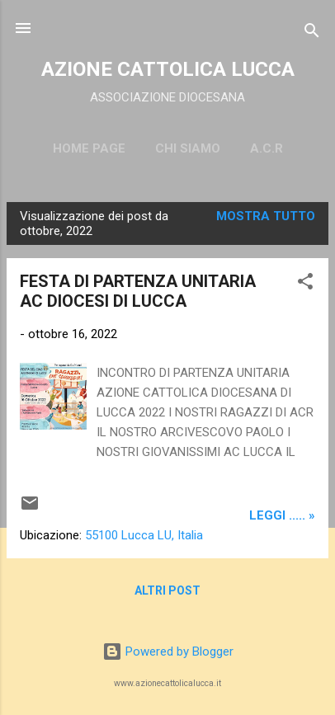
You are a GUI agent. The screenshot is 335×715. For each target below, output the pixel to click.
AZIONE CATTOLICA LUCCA (168, 69)
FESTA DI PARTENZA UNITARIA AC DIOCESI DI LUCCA (138, 291)
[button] (305, 284)
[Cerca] (312, 33)
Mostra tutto (265, 216)
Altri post (167, 590)
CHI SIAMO (187, 148)
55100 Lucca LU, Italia (144, 535)
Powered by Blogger (168, 651)
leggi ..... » (282, 515)
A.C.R (266, 148)
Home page (89, 148)
